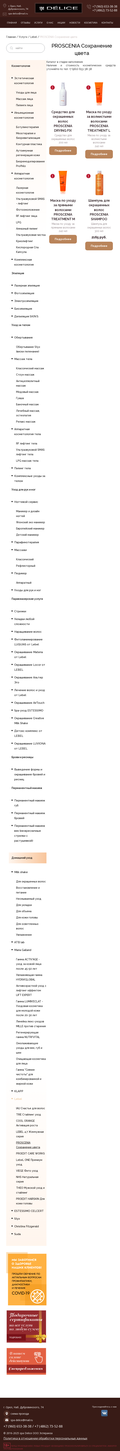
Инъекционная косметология (24, 115)
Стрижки (20, 611)
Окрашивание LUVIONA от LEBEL (30, 746)
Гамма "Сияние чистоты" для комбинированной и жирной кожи (28, 1076)
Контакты (107, 22)
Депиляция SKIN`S (26, 316)
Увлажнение (24, 934)
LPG (18, 222)
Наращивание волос (28, 631)
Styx (17, 1218)
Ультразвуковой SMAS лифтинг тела (30, 452)
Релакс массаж (25, 421)
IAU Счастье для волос (30, 1108)
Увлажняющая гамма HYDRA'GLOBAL (29, 977)
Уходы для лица (26, 92)
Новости (74, 22)
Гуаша (20, 398)
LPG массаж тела (27, 460)
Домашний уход (22, 857)
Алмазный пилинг (27, 228)
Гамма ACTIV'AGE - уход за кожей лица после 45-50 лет (28, 964)
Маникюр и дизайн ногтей (28, 513)
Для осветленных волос (27, 926)
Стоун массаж (25, 374)
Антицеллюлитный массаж (28, 383)
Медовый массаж (27, 391)
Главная (12, 22)
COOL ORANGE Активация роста (27, 1123)
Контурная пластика (29, 144)
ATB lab (19, 942)
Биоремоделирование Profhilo (30, 163)
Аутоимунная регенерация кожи (28, 153)
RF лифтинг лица (26, 216)
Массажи (20, 550)
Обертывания (23, 337)
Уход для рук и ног (23, 489)
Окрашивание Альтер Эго (28, 680)
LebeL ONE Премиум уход (29, 1162)
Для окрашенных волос (31, 881)
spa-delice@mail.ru (18, 13)
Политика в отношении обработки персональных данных (45, 1438)
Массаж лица (24, 99)
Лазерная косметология (25, 190)
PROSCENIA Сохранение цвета (28, 1145)
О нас (50, 22)
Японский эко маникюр (30, 522)
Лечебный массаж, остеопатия (28, 413)
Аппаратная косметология (24, 176)
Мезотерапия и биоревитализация (28, 135)
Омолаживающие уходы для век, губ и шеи (29, 1048)
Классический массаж (30, 368)
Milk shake (21, 872)
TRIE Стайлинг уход (28, 1114)
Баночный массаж (27, 404)
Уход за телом (21, 325)
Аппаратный (23, 582)
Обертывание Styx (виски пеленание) (28, 349)
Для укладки (24, 905)
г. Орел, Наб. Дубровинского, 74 (18, 7)
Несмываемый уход (28, 898)
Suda (17, 1234)
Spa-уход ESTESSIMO (28, 710)
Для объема (23, 911)
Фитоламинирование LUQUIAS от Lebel (28, 642)
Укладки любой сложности (24, 621)
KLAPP (18, 1091)
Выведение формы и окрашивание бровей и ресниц (29, 774)
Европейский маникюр (30, 528)
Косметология (21, 65)
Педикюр (20, 573)
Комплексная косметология (24, 262)
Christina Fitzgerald (26, 1226)
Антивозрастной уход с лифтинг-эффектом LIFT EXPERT (31, 990)
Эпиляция (18, 273)
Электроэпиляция (26, 301)
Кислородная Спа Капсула (27, 249)
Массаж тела (23, 359)
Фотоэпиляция (24, 293)
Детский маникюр (27, 534)
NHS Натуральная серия (27, 1179)
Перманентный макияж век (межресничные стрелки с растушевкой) (29, 833)
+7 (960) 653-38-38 (104, 6)
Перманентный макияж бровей (29, 816)
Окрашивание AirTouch (29, 702)
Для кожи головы (27, 917)
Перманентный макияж (27, 788)
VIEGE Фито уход (27, 1170)
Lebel (34, 36)
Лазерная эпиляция (27, 285)
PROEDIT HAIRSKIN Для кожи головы (30, 1201)
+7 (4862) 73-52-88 (104, 10)
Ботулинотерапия (27, 127)
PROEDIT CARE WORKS (30, 1153)
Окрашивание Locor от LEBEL (29, 667)
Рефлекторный (25, 565)
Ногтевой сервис (26, 502)
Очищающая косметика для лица (31, 1061)
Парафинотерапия (26, 542)
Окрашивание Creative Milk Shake (29, 721)
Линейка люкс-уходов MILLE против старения (31, 1024)
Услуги (38, 22)
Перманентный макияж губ (29, 803)
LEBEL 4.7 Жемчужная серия (30, 1134)
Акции (61, 22)
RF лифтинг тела (26, 443)
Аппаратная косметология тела (27, 432)
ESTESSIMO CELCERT (29, 1211)
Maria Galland (22, 950)
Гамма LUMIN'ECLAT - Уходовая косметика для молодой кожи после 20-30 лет (29, 1008)
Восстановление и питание (28, 890)
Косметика (91, 22)
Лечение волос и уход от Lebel (29, 692)
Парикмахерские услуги (27, 598)
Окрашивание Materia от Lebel (28, 654)
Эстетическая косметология (24, 81)
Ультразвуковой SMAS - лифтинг (30, 201)
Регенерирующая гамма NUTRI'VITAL (28, 1035)
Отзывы (25, 22)
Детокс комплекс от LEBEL (28, 733)
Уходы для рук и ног (27, 590)
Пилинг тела (22, 468)
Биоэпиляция (23, 308)
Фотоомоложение (28, 209)
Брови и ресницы (22, 757)
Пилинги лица (24, 105)
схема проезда (20, 1413)
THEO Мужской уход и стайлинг (30, 1190)
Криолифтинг (24, 241)
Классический (25, 559)
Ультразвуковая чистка (31, 234)
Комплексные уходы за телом (29, 478)
